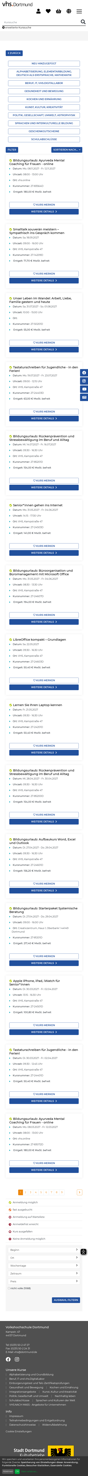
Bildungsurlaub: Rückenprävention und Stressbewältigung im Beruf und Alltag (41, 438)
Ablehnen (8, 1471)
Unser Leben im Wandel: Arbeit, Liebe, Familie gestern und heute (40, 300)
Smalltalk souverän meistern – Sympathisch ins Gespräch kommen (36, 231)
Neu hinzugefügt (44, 63)
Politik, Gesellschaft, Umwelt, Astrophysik (44, 115)
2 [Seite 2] (25, 1192)
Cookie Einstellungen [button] (19, 1431)
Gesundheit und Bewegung (44, 91)
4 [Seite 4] (36, 1192)
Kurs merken (44, 204)
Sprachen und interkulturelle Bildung (44, 123)
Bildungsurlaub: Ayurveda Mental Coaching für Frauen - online (37, 162)
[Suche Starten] (83, 22)
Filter (12, 149)
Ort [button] (44, 1257)
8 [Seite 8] (56, 1192)
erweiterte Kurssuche (16, 27)
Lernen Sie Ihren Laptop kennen (37, 705)
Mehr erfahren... (29, 1471)
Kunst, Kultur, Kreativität (44, 107)
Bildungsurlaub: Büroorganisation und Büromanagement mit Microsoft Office (41, 572)
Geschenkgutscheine (44, 131)
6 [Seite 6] (46, 1192)
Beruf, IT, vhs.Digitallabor (44, 83)
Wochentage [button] (44, 1265)
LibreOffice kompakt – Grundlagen (39, 639)
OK (17, 1471)
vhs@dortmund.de (25, 1352)
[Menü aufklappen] (79, 11)
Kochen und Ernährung (44, 99)
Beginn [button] (44, 1249)
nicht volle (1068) (21, 1288)
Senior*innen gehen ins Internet (37, 505)
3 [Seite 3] (30, 1192)
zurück (14, 53)
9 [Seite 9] (62, 1192)
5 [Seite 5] (41, 1192)
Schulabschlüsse (44, 139)
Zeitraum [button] (44, 1273)
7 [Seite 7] (51, 1192)
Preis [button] (44, 1281)
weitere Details (44, 211)
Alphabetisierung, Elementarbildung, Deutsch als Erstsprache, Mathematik (44, 73)
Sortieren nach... (65, 149)
